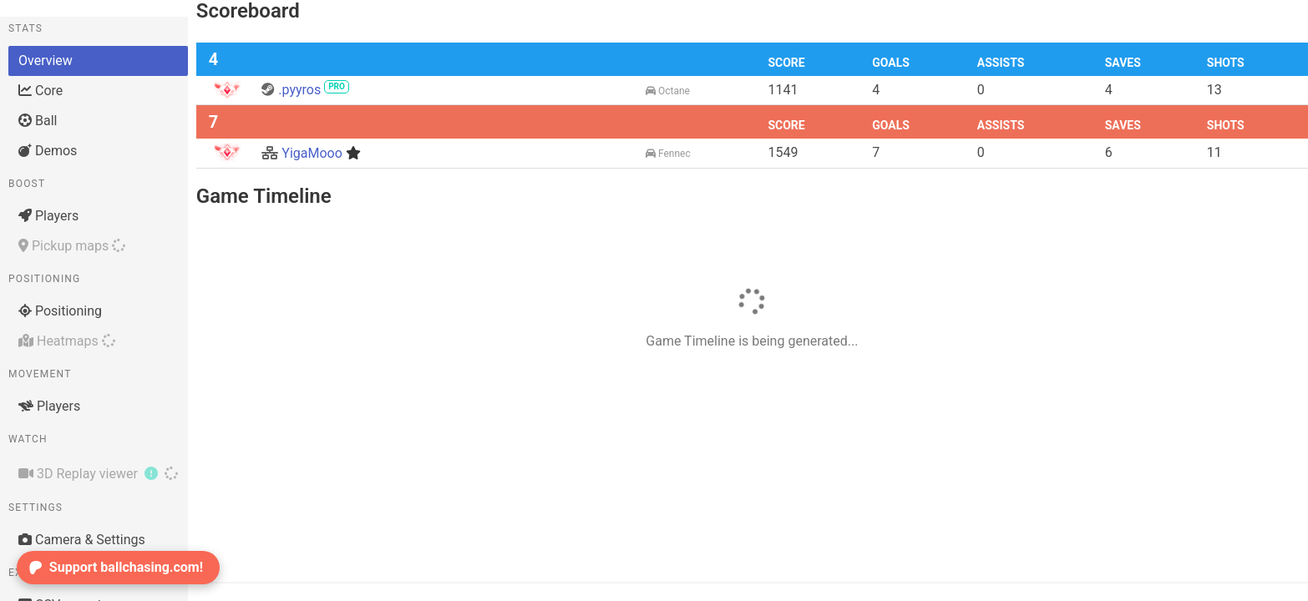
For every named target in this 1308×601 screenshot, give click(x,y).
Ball (37, 121)
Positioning (60, 311)
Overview (45, 60)
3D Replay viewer (98, 473)
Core (40, 90)
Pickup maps (71, 246)
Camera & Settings (81, 540)
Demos (47, 151)
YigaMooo (310, 153)
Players (48, 216)
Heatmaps (66, 341)
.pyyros (305, 90)
